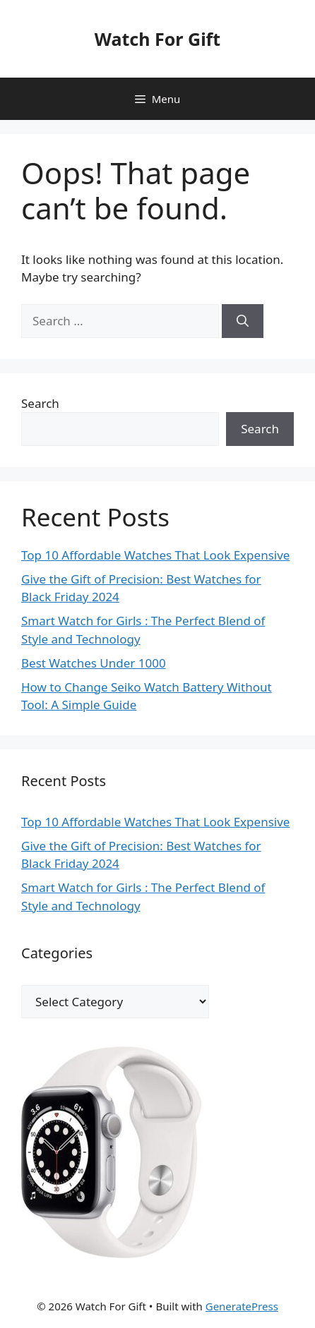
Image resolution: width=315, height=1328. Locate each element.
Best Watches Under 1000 (93, 663)
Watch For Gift (157, 39)
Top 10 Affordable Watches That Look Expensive (155, 555)
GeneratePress (242, 1306)
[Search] (242, 321)
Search (40, 403)
